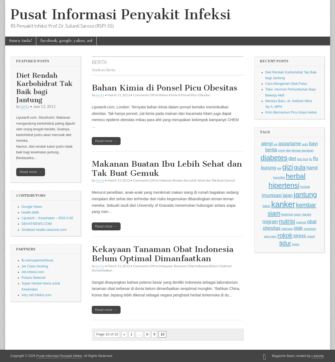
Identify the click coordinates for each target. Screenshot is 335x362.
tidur (285, 243)
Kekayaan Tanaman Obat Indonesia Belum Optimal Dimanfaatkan (162, 253)
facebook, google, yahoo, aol (66, 40)
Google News (32, 207)
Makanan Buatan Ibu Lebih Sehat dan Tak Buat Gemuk (167, 168)
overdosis (310, 228)
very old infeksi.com (37, 295)
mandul (306, 214)
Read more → (31, 172)
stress (299, 235)
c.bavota (317, 356)
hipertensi (284, 185)
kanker (283, 204)
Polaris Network (33, 278)
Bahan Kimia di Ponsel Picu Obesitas (164, 88)
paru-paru (270, 236)
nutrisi (287, 221)
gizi (287, 167)
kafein (266, 206)
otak (298, 228)
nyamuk (301, 222)
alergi (267, 143)
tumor (295, 244)
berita (25, 106)
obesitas (272, 228)
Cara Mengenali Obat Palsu (286, 84)
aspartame (289, 143)
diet (292, 158)
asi (276, 144)
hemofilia (279, 177)
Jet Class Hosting (35, 266)
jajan (288, 195)
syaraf (311, 236)
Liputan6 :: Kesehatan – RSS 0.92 (47, 218)
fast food (302, 159)
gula (299, 167)
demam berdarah (303, 150)
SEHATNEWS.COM (37, 224)
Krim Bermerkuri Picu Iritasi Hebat (291, 112)
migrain (270, 221)
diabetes (274, 158)
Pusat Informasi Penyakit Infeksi (121, 14)
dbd (288, 150)
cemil (281, 150)
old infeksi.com (33, 272)
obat (311, 221)
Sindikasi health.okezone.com (44, 230)
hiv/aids (305, 186)
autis (305, 144)
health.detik (30, 212)
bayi (313, 143)
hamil (312, 167)
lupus (297, 214)
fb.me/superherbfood (37, 260)
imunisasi (272, 195)
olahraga (286, 228)
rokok (284, 235)
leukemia (287, 214)
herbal (295, 176)
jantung (305, 194)
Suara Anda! (20, 40)
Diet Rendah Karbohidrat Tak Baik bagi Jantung (44, 87)
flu (310, 159)
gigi (279, 168)
